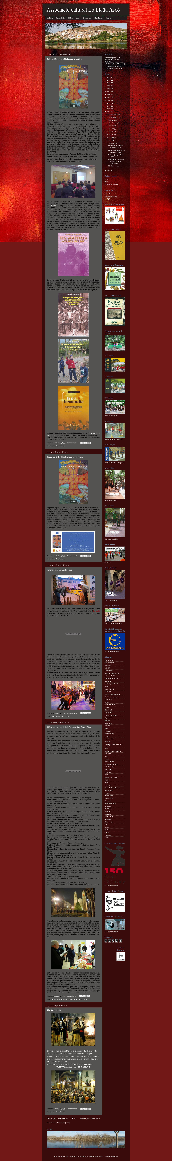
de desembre (113, 114)
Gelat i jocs (108, 723)
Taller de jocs (65, 716)
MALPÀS (108, 772)
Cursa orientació (110, 705)
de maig (111, 134)
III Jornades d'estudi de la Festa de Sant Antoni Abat (69, 727)
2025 (109, 80)
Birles (106, 686)
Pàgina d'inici (60, 18)
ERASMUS (108, 710)
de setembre (113, 123)
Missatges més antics (90, 1118)
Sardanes (108, 819)
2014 (109, 112)
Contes (107, 702)
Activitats (108, 665)
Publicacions (60, 446)
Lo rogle (107, 199)
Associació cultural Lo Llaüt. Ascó (83, 10)
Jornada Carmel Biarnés (113, 751)
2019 (109, 97)
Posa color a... (109, 790)
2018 (109, 100)
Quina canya (109, 798)
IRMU (106, 182)
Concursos (108, 699)
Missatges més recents (57, 1118)
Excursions (108, 712)
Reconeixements (110, 803)
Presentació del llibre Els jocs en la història (65, 457)
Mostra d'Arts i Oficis (111, 777)
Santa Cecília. (109, 817)
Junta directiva (109, 761)
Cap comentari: (72, 443)
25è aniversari (109, 663)
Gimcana (108, 726)
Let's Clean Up (109, 767)
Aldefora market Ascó (112, 673)
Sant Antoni (56, 716)
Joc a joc (107, 741)
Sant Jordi (108, 814)
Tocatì (107, 827)
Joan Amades (109, 739)
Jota (53, 1112)
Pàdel (106, 782)
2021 (109, 91)
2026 (109, 77)
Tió (106, 824)
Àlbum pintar (109, 670)
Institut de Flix (109, 733)
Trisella (107, 832)
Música (107, 780)
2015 (109, 109)
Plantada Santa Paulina (112, 788)
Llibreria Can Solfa (111, 196)
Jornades (55, 999)
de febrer (112, 140)
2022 (109, 89)
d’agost (111, 126)
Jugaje (107, 759)
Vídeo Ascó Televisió (111, 184)
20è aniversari (109, 660)
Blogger (115, 1156)
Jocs (77, 18)
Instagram (108, 731)
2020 (109, 94)
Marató (107, 775)
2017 (109, 103)
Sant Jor (107, 811)
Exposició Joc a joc (111, 715)
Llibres (70, 18)
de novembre (113, 117)
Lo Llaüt (50, 18)
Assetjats (108, 681)
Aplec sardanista (110, 676)
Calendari (108, 692)
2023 (109, 86)
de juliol (111, 129)
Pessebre (108, 785)
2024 (109, 83)
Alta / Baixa (98, 18)
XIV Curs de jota (54, 1010)
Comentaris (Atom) (63, 1123)
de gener (112, 143)
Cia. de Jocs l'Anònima (112, 694)
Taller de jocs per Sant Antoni (59, 570)
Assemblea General (111, 678)
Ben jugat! (108, 193)
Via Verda (108, 835)
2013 (109, 170)
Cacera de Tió (109, 689)
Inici (74, 1118)
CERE (107, 179)
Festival (107, 720)
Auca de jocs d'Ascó (111, 684)
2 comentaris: (71, 996)
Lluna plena (108, 769)
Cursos (107, 707)
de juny (111, 131)
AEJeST (107, 668)
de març (112, 137)
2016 (109, 106)
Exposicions (87, 18)
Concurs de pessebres (112, 697)
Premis (107, 793)
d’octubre (112, 120)
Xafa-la (84, 999)
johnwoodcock (93, 1156)
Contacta (108, 18)
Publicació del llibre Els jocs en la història (64, 59)
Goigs (106, 728)
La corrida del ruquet (66, 999)
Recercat (108, 801)
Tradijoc (107, 830)
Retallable (108, 806)
